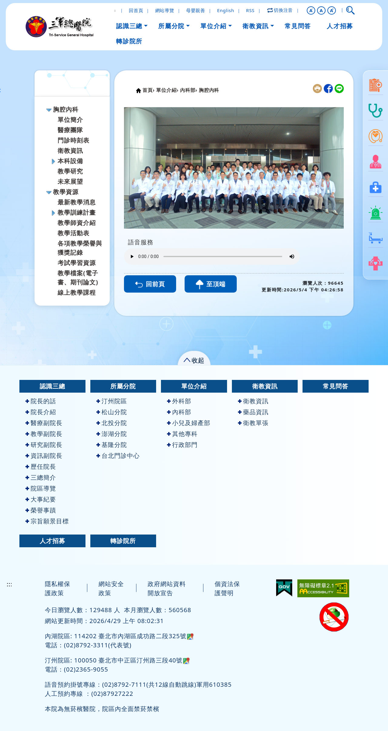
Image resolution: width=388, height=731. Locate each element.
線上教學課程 (77, 292)
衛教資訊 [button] (255, 26)
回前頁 (150, 284)
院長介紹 (40, 412)
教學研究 (70, 171)
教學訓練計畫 (77, 212)
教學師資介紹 (77, 223)
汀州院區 (111, 401)
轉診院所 (123, 541)
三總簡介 (40, 477)
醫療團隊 (70, 130)
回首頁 (136, 10)
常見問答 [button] (298, 26)
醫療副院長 (43, 423)
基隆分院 (111, 445)
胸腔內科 (66, 109)
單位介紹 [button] (213, 26)
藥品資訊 (253, 412)
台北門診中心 (118, 455)
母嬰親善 (195, 10)
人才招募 (52, 541)
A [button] (321, 10)
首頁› (148, 90)
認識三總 (52, 386)
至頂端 (211, 285)
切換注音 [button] (280, 10)
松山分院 (111, 412)
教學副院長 (43, 434)
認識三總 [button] (129, 26)
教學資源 (66, 192)
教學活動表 (73, 233)
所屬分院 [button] (171, 26)
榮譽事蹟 (40, 510)
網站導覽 (164, 10)
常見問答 (335, 386)
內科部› (188, 90)
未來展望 (70, 181)
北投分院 (111, 423)
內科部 (179, 412)
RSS (250, 10)
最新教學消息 (77, 202)
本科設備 (70, 161)
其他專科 (182, 434)
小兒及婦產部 (188, 423)
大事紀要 (40, 499)
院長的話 (40, 401)
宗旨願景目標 (47, 521)
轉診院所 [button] (129, 41)
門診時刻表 (73, 140)
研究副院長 (43, 445)
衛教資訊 (70, 150)
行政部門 (182, 445)
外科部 (179, 401)
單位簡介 (70, 120)
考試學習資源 (77, 263)
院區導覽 (40, 488)
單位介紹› (167, 90)
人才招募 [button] (340, 26)
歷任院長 (40, 466)
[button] (311, 10)
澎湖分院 (111, 434)
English (225, 10)
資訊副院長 (43, 455)
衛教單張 (253, 423)
